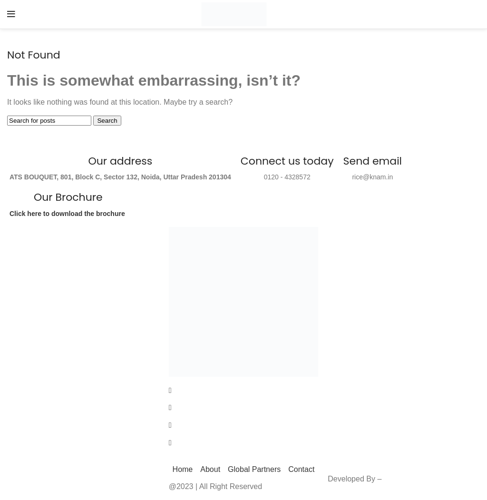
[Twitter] (244, 408)
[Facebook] (244, 390)
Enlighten (400, 479)
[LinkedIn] (244, 425)
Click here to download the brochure (68, 213)
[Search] (49, 121)
